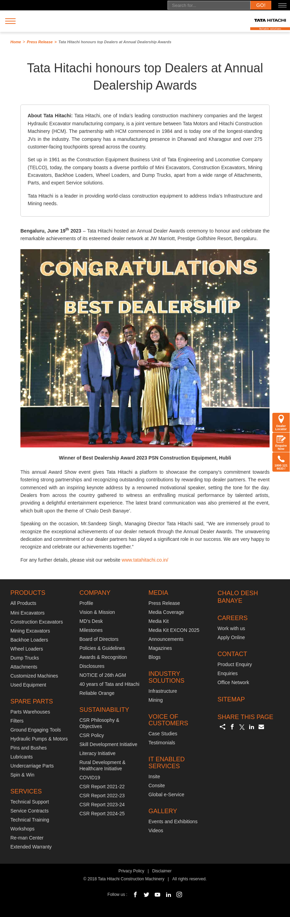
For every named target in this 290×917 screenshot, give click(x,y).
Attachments (23, 667)
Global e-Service (166, 794)
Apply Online (231, 637)
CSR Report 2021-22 (102, 786)
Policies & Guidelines (102, 648)
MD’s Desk (91, 621)
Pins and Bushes (28, 748)
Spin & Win (22, 775)
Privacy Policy (131, 871)
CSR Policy (92, 735)
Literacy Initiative (98, 753)
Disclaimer (162, 871)
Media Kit (158, 621)
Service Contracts (29, 811)
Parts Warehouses (30, 712)
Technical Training (29, 820)
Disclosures (92, 666)
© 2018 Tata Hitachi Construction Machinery (123, 879)
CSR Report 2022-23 (102, 795)
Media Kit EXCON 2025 (173, 630)
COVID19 (90, 777)
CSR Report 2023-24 (102, 804)
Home (15, 42)
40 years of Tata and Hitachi (109, 684)
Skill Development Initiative (108, 744)
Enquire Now (281, 442)
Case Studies (162, 733)
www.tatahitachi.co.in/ (145, 560)
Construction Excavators (36, 622)
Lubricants (21, 757)
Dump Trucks (24, 658)
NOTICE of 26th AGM (103, 675)
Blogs (154, 657)
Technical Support (29, 802)
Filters (17, 721)
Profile (86, 603)
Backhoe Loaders (29, 640)
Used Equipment (28, 685)
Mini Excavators (27, 613)
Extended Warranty (31, 847)
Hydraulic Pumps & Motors (39, 739)
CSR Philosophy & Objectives (99, 723)
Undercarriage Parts (32, 766)
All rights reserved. (189, 879)
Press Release (40, 42)
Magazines (160, 648)
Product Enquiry (235, 664)
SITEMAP (231, 699)
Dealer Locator (281, 422)
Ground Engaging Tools (35, 730)
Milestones (91, 630)
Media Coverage (166, 612)
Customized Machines (34, 676)
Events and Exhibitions (173, 821)
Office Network (234, 682)
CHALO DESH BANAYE (238, 597)
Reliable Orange (97, 693)
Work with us (231, 628)
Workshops (22, 829)
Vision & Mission (97, 612)
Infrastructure (162, 691)
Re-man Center (27, 838)
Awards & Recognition (103, 657)
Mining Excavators (30, 631)
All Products (23, 603)
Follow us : (117, 894)
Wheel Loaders (26, 649)
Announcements (165, 639)
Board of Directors (99, 639)
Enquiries (228, 673)
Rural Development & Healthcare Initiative (103, 765)
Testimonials (161, 742)
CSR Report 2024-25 (102, 813)
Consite (156, 785)
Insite (154, 776)
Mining (155, 700)
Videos (155, 830)
